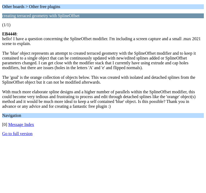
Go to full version (17, 133)
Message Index (21, 124)
